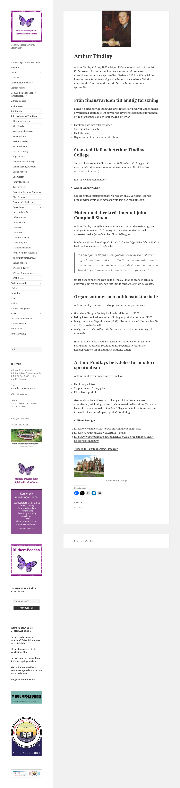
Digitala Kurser (18, 87)
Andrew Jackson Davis (23, 131)
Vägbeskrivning (18, 333)
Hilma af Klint (19, 222)
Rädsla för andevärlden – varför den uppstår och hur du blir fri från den (26, 670)
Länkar (14, 288)
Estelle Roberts (20, 171)
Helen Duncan (20, 217)
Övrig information (19, 283)
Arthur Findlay (20, 141)
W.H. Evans (18, 278)
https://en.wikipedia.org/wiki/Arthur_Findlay (100, 432)
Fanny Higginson (21, 181)
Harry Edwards (20, 212)
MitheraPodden (18, 323)
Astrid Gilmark (20, 146)
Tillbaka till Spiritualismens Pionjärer (96, 448)
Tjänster (15, 77)
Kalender (15, 67)
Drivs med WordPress (84, 541)
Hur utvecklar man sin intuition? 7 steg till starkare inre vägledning (25, 640)
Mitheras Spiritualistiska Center (26, 62)
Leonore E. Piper (21, 237)
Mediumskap (17, 106)
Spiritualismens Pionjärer (24, 116)
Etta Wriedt (18, 176)
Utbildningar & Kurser (22, 82)
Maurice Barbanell (22, 247)
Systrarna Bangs (21, 151)
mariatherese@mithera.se (24, 388)
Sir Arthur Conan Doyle (24, 257)
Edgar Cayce (19, 156)
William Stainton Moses (24, 273)
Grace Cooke (19, 207)
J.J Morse (17, 227)
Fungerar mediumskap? (23, 679)
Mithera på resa (18, 100)
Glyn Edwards (19, 197)
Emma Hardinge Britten (24, 166)
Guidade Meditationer (21, 318)
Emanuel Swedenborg (23, 161)
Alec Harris (18, 126)
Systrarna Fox (19, 187)
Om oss (14, 72)
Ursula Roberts (20, 262)
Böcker (14, 313)
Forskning (15, 293)
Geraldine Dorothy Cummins (27, 192)
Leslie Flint (18, 232)
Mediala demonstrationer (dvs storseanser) (23, 94)
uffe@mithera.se (19, 394)
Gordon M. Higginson (23, 202)
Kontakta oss (17, 328)
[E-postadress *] (27, 601)
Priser (13, 298)
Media (14, 303)
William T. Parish (21, 268)
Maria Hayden (20, 242)
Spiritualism (16, 111)
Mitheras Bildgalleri (20, 308)
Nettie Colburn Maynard (25, 252)
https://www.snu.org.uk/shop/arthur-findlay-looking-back (107, 428)
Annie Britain (19, 136)
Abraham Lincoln (21, 121)
